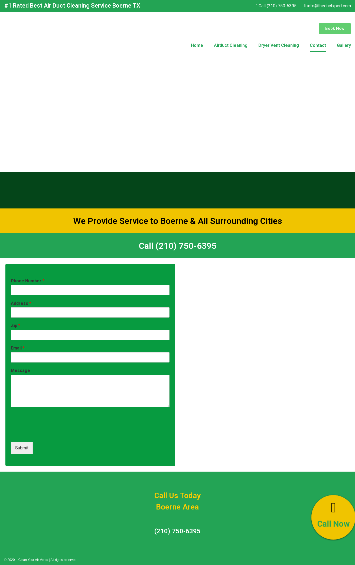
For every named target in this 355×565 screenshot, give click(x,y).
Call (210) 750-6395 (177, 246)
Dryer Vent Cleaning (278, 45)
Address (21, 303)
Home (197, 45)
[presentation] (52, 433)
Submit (21, 447)
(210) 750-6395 (177, 531)
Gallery (344, 45)
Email (18, 348)
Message (20, 370)
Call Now (333, 523)
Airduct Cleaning (230, 45)
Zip (15, 325)
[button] (335, 28)
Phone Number (27, 280)
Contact (318, 45)
